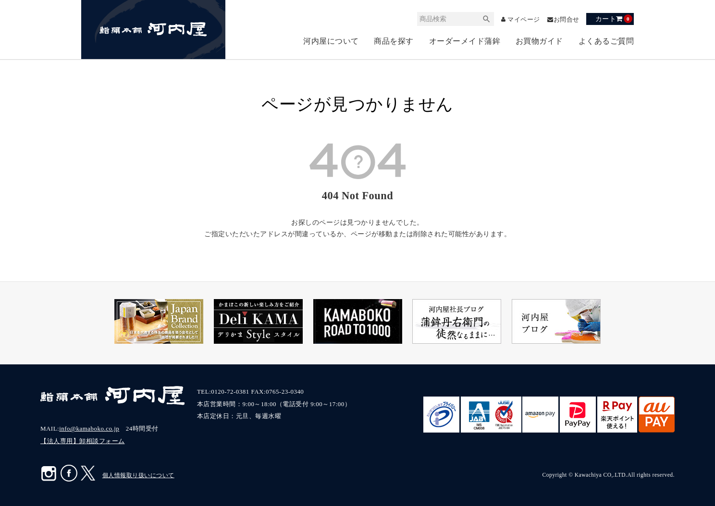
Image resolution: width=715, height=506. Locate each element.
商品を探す (394, 41)
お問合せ (565, 19)
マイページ (520, 19)
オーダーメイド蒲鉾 (465, 41)
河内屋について (331, 41)
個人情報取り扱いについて (138, 475)
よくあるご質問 (606, 41)
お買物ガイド (539, 41)
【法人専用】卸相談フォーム (82, 441)
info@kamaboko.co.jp (89, 428)
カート (613, 18)
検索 (481, 19)
